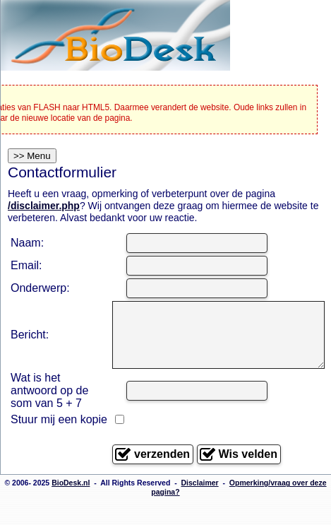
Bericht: (30, 341)
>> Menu (32, 156)
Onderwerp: (40, 288)
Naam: (27, 243)
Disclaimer (200, 507)
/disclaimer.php (44, 205)
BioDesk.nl (71, 507)
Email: (26, 265)
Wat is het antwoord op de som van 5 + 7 (49, 403)
